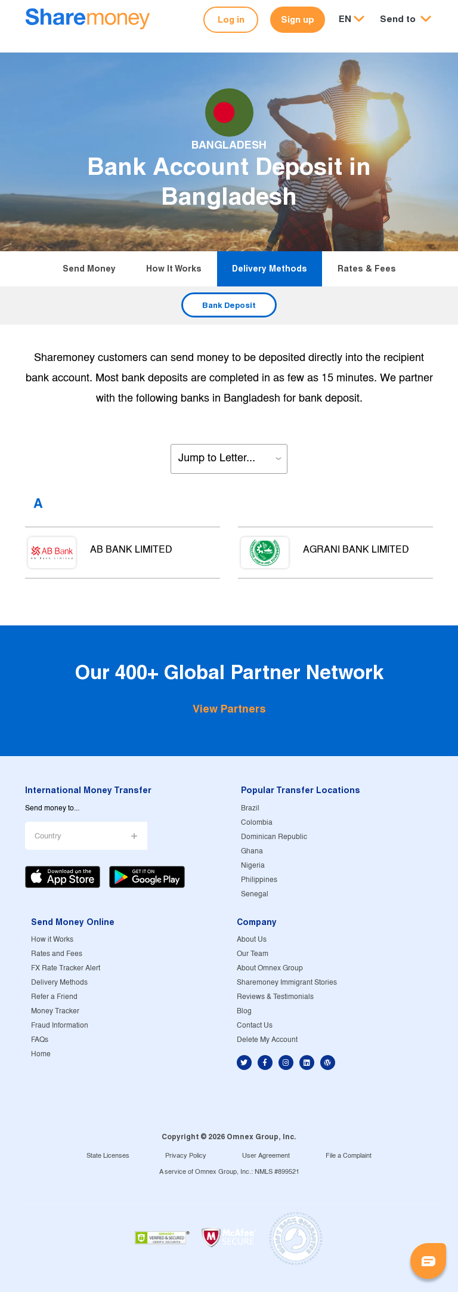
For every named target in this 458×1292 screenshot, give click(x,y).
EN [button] (345, 19)
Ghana (252, 851)
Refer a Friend (54, 997)
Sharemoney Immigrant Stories (287, 983)
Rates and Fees (56, 954)
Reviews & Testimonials (275, 997)
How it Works (174, 268)
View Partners (229, 708)
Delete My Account (267, 1040)
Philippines (259, 880)
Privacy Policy (185, 1156)
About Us (252, 940)
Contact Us (255, 1025)
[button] (405, 19)
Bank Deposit (229, 305)
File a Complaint (349, 1156)
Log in (231, 19)
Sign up (297, 19)
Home (41, 1054)
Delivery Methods (269, 268)
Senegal (254, 894)
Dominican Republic (274, 837)
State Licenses (107, 1156)
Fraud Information (59, 1025)
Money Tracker (55, 1011)
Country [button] (48, 836)
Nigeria (253, 866)
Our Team (252, 954)
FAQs (39, 1040)
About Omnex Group (270, 968)
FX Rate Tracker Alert (65, 968)
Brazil (250, 808)
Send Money (89, 268)
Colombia (257, 823)
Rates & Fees (367, 268)
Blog (244, 1011)
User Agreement (266, 1156)
